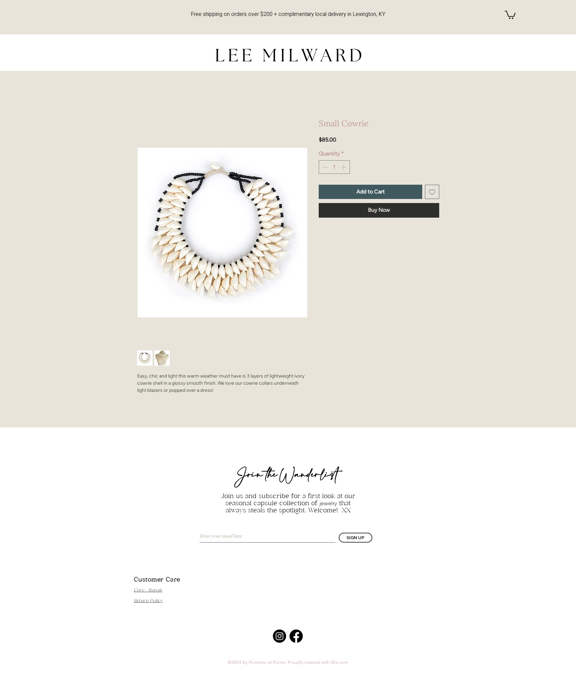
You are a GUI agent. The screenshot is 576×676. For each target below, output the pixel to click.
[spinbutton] (334, 167)
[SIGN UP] (355, 538)
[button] (510, 14)
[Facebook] (296, 636)
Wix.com (339, 662)
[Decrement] (324, 167)
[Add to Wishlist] (432, 192)
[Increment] (344, 167)
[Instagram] (279, 636)
